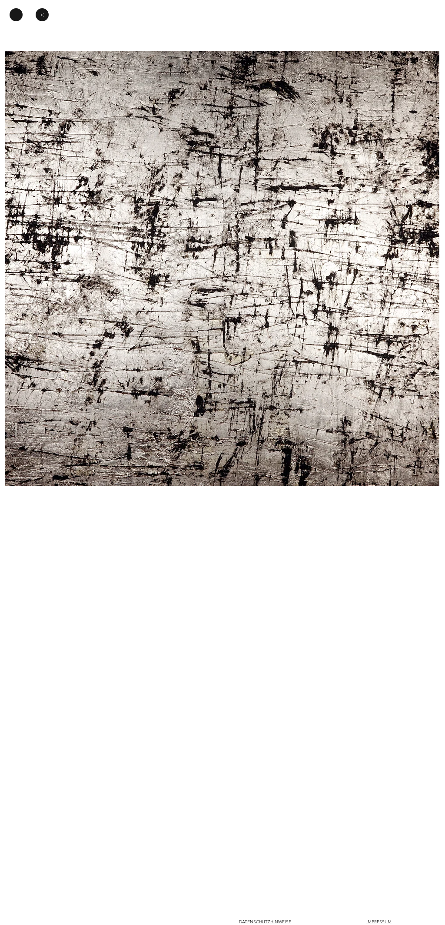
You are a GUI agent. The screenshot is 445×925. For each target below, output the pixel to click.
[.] (16, 14)
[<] (42, 14)
